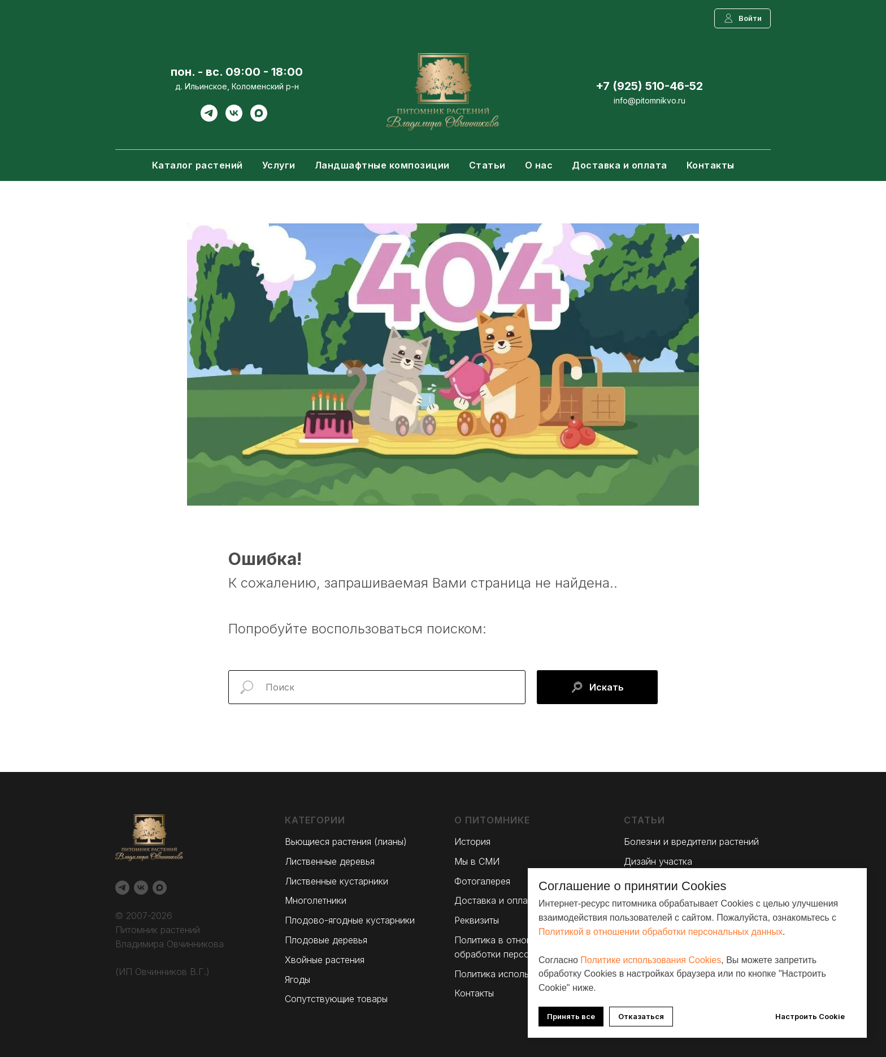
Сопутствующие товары (336, 998)
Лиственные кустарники (336, 881)
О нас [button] (539, 165)
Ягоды (297, 979)
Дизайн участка (658, 861)
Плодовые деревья (326, 940)
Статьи (487, 165)
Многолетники (315, 900)
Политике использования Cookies (650, 960)
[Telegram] (209, 118)
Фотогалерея (482, 881)
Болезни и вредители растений (691, 841)
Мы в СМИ (477, 861)
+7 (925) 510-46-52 (649, 86)
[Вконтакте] (233, 118)
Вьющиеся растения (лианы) (346, 841)
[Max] (258, 118)
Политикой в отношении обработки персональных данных (660, 932)
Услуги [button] (279, 165)
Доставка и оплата (619, 165)
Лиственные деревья (330, 861)
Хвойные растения (324, 959)
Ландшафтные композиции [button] (382, 165)
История (472, 841)
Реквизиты (476, 920)
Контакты (711, 165)
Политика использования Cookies (527, 974)
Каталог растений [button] (197, 165)
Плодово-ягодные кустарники (350, 920)
